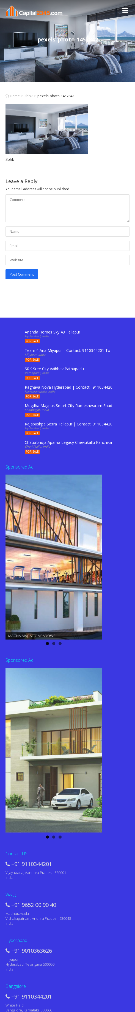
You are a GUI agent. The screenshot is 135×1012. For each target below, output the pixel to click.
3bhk (28, 95)
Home (12, 95)
